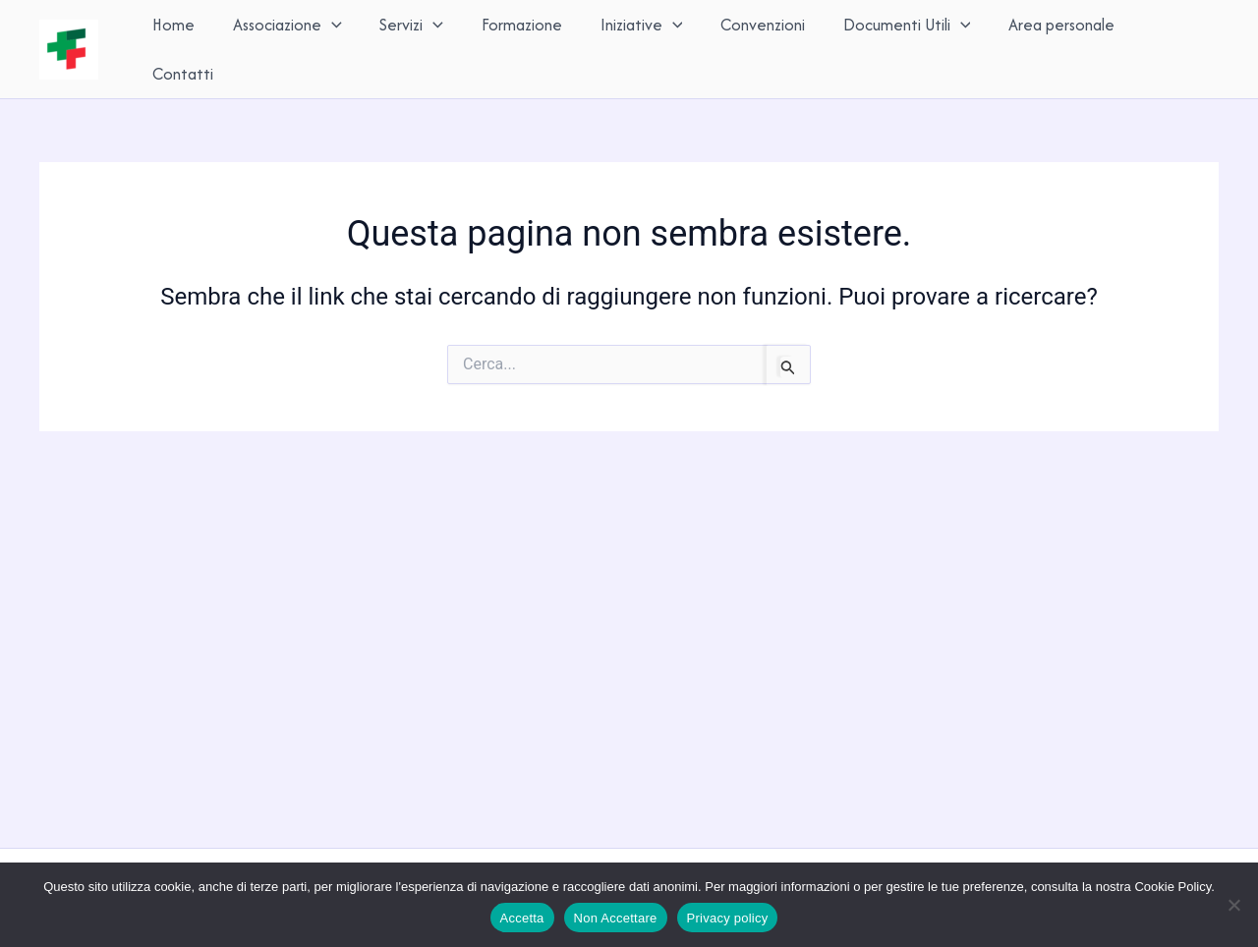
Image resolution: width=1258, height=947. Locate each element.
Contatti (1170, 46)
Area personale (1052, 46)
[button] (337, 46)
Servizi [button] (415, 46)
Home (182, 46)
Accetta (522, 918)
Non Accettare (616, 918)
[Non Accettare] (1233, 905)
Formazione (522, 46)
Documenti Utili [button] (899, 46)
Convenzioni (757, 46)
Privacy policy (728, 918)
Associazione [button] (293, 46)
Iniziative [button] (639, 46)
